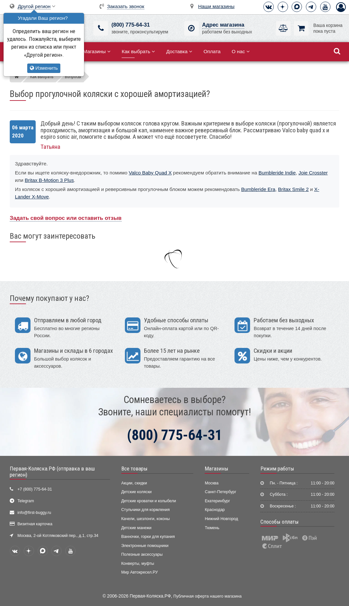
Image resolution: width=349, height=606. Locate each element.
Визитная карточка (35, 524)
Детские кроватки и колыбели (148, 501)
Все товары (134, 468)
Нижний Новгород (221, 519)
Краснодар (215, 509)
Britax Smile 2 (293, 189)
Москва (211, 483)
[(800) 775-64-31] (100, 28)
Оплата (212, 51)
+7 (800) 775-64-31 (35, 489)
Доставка (179, 51)
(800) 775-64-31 (130, 25)
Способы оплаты (279, 521)
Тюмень (212, 528)
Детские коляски (136, 492)
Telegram (26, 501)
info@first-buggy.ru (34, 512)
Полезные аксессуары (142, 554)
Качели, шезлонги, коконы (145, 519)
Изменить (44, 68)
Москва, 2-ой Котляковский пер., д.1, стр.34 (58, 535)
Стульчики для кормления (145, 509)
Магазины (97, 51)
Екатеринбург (217, 501)
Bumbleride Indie (277, 172)
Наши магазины (216, 6)
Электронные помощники (145, 545)
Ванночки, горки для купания (148, 536)
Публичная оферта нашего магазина (208, 596)
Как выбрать (138, 51)
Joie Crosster (313, 172)
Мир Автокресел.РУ (139, 572)
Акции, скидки (134, 483)
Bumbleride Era (258, 189)
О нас (241, 51)
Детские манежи (136, 528)
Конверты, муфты (137, 563)
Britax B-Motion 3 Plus (49, 180)
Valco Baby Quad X (150, 172)
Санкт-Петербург (220, 492)
